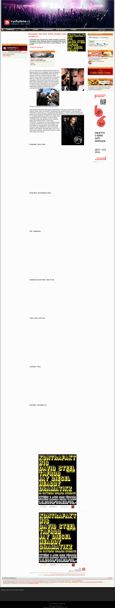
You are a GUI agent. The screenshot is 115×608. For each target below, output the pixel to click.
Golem (32, 63)
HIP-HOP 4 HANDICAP (37, 59)
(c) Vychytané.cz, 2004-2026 (57, 603)
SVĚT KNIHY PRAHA (8, 54)
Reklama (95, 161)
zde (26, 44)
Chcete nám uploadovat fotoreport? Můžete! (91, 582)
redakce (110, 50)
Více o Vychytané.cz (77, 580)
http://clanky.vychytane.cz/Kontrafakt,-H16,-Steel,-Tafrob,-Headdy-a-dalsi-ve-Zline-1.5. (64, 575)
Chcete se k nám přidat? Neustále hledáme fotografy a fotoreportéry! (39, 582)
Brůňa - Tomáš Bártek (98, 61)
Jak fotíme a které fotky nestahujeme (68, 582)
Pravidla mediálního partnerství (11, 582)
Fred (80, 568)
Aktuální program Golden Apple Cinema (100, 67)
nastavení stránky (34, 583)
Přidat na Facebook (36, 47)
